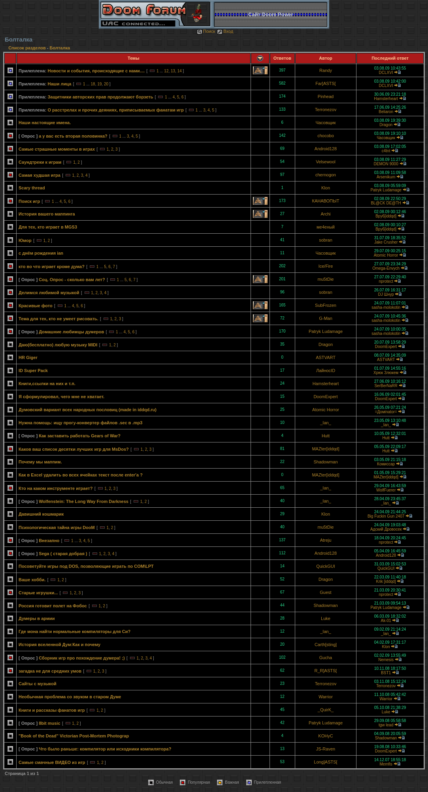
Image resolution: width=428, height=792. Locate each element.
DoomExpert (386, 346)
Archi (325, 214)
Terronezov (325, 109)
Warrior (326, 696)
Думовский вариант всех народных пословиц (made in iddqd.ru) (87, 409)
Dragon (385, 125)
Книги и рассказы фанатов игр (52, 710)
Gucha (325, 657)
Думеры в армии (37, 618)
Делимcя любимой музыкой (49, 292)
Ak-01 (386, 620)
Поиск (206, 31)
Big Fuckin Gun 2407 (386, 516)
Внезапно (49, 540)
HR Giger (28, 357)
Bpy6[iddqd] (385, 216)
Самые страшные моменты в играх (57, 149)
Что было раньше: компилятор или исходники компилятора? (105, 749)
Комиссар (386, 464)
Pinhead (326, 96)
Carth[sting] (326, 644)
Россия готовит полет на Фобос (53, 605)
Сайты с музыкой (38, 683)
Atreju (326, 540)
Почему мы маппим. (40, 461)
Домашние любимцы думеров (71, 331)
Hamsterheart (386, 98)
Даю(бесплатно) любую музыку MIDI (58, 344)
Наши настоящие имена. (45, 122)
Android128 (326, 148)
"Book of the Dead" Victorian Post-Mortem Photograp (74, 735)
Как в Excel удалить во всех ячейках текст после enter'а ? (81, 475)
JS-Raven (325, 749)
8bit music (49, 723)
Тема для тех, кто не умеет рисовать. (58, 318)
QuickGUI (325, 566)
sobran (325, 240)
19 (99, 84)
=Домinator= (386, 412)
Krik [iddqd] (386, 581)
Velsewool (326, 161)
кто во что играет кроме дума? (52, 266)
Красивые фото (36, 305)
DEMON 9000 (385, 164)
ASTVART (326, 357)
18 (93, 84)
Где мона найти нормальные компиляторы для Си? (74, 631)
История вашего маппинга (47, 214)
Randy (325, 70)
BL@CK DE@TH (386, 203)
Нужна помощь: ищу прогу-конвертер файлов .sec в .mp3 (80, 422)
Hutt (326, 435)
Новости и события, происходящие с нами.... (96, 70)
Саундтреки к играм (40, 162)
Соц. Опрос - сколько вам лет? (72, 279)
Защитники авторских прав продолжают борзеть (100, 97)
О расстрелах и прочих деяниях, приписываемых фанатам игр (115, 110)
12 (166, 71)
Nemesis (386, 660)
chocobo (325, 135)
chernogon (325, 174)
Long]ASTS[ (325, 762)
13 (173, 71)
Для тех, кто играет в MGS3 (48, 227)
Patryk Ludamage (385, 190)
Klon (325, 187)
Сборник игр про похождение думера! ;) (81, 658)
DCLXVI (386, 72)
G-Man (325, 318)
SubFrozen (325, 305)
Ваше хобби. (32, 579)
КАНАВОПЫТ (325, 200)
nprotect (386, 281)
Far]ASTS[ (325, 83)
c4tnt (386, 151)
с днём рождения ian (41, 253)
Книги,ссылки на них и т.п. (47, 383)
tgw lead (386, 725)
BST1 (386, 673)
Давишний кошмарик (41, 514)
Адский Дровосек (386, 529)
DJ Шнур (386, 294)
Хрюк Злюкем (385, 372)
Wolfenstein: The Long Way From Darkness (83, 501)
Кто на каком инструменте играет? (55, 488)
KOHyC (325, 735)
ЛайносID (325, 370)
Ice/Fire (326, 266)
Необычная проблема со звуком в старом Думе (70, 696)
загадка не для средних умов (50, 671)
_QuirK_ (326, 709)
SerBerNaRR (385, 386)
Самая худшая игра (39, 175)
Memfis (385, 764)
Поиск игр (29, 201)
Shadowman (325, 461)
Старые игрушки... (38, 592)
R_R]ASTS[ (326, 670)
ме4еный (326, 227)
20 (106, 84)
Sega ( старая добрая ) (63, 553)
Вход (225, 31)
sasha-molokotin (385, 307)
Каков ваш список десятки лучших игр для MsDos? (74, 449)
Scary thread (32, 187)
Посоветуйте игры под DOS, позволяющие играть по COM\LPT (86, 566)
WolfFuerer (386, 490)
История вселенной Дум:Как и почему (59, 644)
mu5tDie (326, 279)
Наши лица (59, 83)
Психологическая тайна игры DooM (57, 527)
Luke (325, 618)
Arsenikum (386, 177)
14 (179, 71)
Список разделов (27, 47)
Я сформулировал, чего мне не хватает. (61, 396)
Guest (325, 592)
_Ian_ (325, 422)
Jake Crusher (386, 242)
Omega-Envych (386, 268)
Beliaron (386, 112)
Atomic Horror (386, 255)
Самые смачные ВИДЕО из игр (52, 762)
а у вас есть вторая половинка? (73, 136)
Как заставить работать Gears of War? (80, 435)
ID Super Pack (33, 370)
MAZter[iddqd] (325, 448)
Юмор (25, 240)
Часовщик (325, 122)
